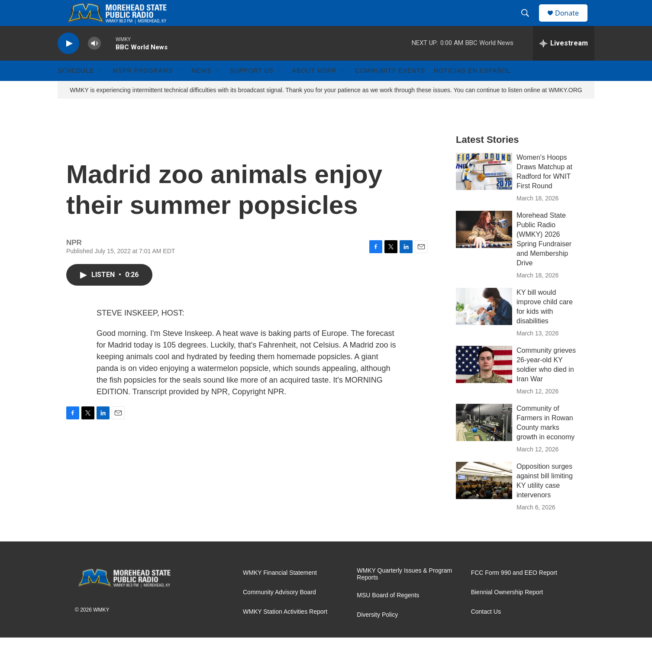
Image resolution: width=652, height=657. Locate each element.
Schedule (76, 90)
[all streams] (563, 62)
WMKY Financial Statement (280, 592)
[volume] (94, 63)
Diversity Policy (377, 634)
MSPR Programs (143, 90)
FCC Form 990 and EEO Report (514, 592)
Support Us (252, 90)
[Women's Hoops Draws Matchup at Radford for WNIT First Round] (484, 190)
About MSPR (314, 90)
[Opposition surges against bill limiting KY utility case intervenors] (484, 500)
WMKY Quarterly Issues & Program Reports (404, 593)
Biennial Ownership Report (507, 612)
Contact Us (486, 631)
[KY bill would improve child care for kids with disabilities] (484, 326)
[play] (68, 63)
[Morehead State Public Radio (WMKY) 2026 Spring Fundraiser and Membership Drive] (484, 248)
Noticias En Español (472, 90)
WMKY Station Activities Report (285, 631)
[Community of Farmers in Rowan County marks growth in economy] (484, 442)
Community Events (390, 90)
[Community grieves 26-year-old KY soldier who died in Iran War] (484, 384)
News (201, 90)
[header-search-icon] (529, 23)
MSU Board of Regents (388, 615)
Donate (572, 22)
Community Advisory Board (279, 612)
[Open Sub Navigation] (100, 90)
